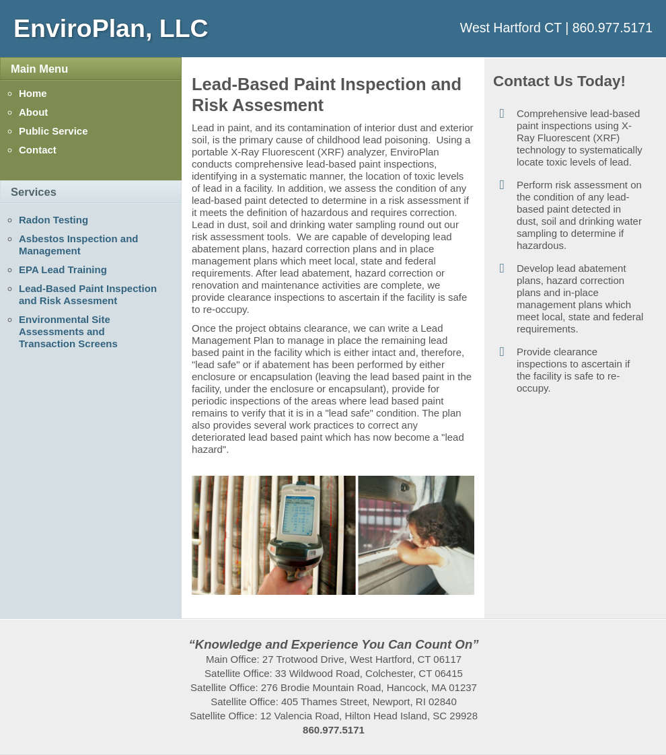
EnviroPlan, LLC (111, 28)
